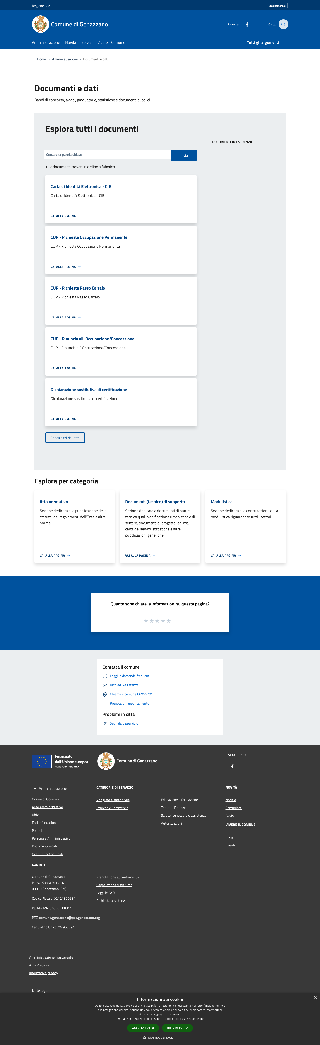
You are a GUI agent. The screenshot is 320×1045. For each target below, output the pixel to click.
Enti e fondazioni (44, 822)
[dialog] (160, 1019)
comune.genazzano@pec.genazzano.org (69, 917)
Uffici (35, 814)
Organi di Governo (45, 799)
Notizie (231, 800)
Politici (37, 830)
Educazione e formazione (179, 799)
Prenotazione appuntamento (117, 877)
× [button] (315, 997)
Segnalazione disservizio (114, 884)
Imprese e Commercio (112, 807)
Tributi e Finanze (173, 807)
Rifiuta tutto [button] (177, 1028)
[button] (160, 1037)
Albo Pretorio (39, 965)
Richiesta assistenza (111, 900)
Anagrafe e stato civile (113, 800)
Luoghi (231, 837)
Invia (184, 155)
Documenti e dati (44, 846)
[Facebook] (244, 24)
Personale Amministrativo (51, 838)
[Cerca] (283, 24)
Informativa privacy (43, 973)
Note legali (40, 990)
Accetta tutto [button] (143, 1028)
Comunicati (234, 807)
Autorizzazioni (171, 823)
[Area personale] (277, 6)
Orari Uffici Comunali (47, 854)
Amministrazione (65, 59)
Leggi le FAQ (105, 892)
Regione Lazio (42, 5)
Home (41, 59)
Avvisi (230, 815)
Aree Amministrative (47, 807)
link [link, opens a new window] (202, 1019)
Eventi (230, 845)
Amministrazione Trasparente (51, 957)
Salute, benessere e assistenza (183, 815)
